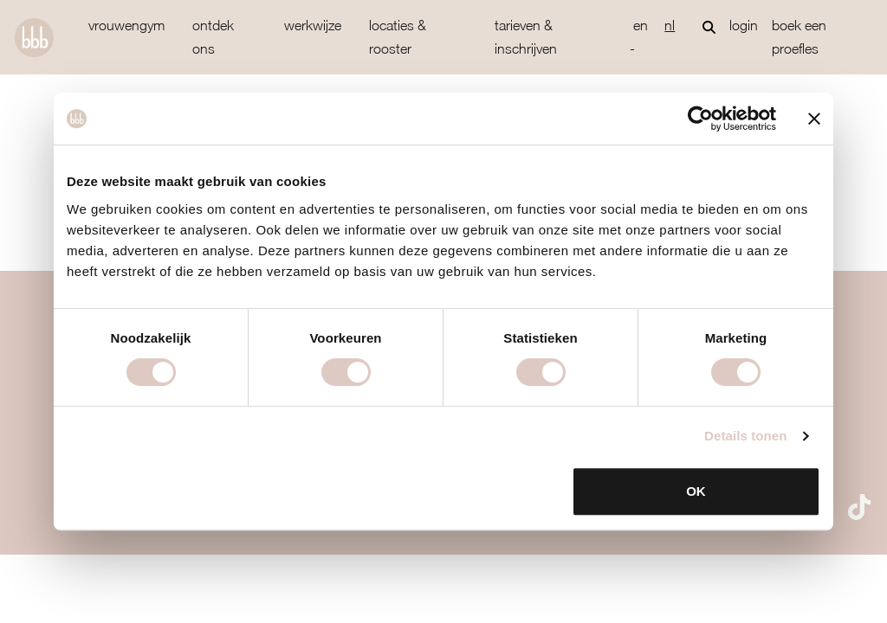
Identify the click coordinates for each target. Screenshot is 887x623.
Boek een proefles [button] (799, 36)
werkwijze (312, 25)
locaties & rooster (397, 36)
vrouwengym (126, 25)
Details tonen (745, 435)
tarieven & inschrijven (526, 36)
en (640, 25)
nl (669, 25)
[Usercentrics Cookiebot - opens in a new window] (700, 119)
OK (696, 491)
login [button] (743, 25)
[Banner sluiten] (814, 118)
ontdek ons (213, 36)
